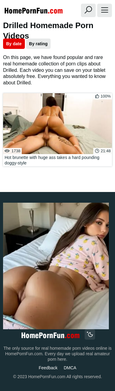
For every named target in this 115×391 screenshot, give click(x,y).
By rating (38, 43)
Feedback (48, 367)
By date (14, 43)
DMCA (70, 367)
